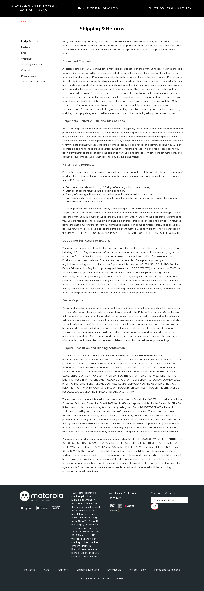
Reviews (25, 47)
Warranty (26, 58)
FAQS (24, 53)
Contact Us (27, 70)
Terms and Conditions (33, 81)
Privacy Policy (28, 75)
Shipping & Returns (31, 64)
